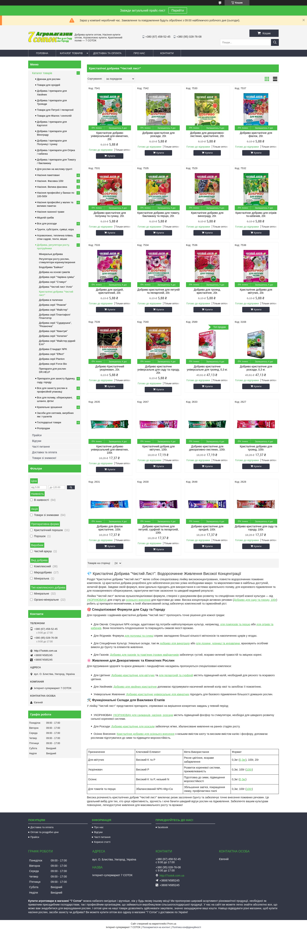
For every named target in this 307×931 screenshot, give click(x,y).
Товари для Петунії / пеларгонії (55, 109)
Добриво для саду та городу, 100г (255, 599)
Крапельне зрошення (49, 407)
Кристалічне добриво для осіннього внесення (145, 733)
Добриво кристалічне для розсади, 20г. (158, 134)
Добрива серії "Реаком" (53, 304)
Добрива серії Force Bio (53, 363)
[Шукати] (275, 42)
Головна (42, 53)
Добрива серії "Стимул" (53, 281)
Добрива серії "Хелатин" (53, 336)
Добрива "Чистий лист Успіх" (56, 286)
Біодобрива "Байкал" (51, 267)
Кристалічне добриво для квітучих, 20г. (256, 291)
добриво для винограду (175, 643)
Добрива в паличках (51, 299)
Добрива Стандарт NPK (53, 349)
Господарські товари (49, 422)
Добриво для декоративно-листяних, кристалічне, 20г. (207, 134)
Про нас (139, 53)
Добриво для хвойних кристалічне (135, 686)
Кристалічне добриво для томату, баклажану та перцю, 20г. (158, 214)
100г (249, 769)
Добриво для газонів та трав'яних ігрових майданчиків (144, 654)
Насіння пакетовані (48, 175)
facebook (163, 827)
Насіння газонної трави (50, 211)
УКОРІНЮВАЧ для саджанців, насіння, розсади (143, 715)
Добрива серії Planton (52, 358)
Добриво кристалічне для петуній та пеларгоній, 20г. (158, 291)
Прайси (37, 435)
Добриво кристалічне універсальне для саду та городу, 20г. (158, 369)
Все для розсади (47, 223)
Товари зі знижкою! (44, 458)
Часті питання (41, 446)
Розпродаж (43, 428)
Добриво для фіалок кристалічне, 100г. (110, 528)
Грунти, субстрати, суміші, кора (55, 229)
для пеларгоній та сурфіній (176, 675)
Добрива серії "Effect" (51, 354)
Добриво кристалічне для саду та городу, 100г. (256, 528)
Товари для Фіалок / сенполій (54, 115)
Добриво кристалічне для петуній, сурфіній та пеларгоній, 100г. (158, 529)
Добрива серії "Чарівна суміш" (57, 277)
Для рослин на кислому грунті (54, 169)
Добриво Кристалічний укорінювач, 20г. (109, 368)
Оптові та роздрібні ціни (44, 832)
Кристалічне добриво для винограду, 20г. (207, 214)
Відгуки (36, 440)
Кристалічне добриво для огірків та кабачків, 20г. (256, 214)
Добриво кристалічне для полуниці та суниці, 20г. (110, 214)
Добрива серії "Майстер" (53, 309)
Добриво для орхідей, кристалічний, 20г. (110, 291)
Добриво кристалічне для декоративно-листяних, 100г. (207, 448)
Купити (111, 156)
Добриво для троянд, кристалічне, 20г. (207, 291)
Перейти (178, 10)
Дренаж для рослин (48, 79)
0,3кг (243, 759)
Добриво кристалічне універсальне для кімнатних (157, 694)
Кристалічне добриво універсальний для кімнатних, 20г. (110, 136)
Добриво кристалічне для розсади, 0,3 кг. (256, 368)
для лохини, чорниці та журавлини (218, 643)
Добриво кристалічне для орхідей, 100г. (207, 528)
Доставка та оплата (107, 53)
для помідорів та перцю (235, 624)
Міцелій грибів (45, 217)
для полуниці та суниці (139, 635)
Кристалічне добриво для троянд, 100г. (256, 448)
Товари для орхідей (48, 84)
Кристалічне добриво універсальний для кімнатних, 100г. (110, 449)
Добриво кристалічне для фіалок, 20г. (256, 134)
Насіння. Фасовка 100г (50, 180)
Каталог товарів (71, 53)
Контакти (167, 53)
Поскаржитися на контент (156, 927)
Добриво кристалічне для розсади (133, 726)
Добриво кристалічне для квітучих (133, 675)
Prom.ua (171, 923)
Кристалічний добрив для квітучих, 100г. (158, 448)
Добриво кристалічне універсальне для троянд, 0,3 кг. (207, 368)
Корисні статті (102, 841)
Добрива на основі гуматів (54, 272)
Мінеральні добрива (51, 254)
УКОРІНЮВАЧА (97, 599)
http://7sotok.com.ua (45, 650)
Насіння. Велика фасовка (52, 186)
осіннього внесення (138, 599)
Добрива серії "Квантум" (53, 331)
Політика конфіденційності (186, 927)
